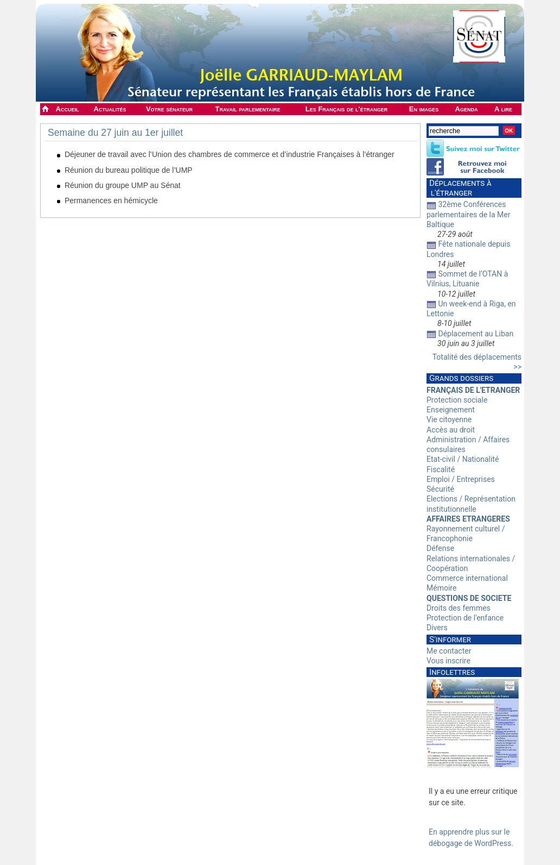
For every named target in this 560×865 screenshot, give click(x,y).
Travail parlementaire (248, 109)
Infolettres (452, 672)
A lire (503, 109)
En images (423, 109)
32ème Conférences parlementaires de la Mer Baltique (469, 214)
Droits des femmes (459, 608)
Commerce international (467, 578)
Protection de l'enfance (465, 617)
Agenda (466, 109)
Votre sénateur (169, 109)
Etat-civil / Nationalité (463, 459)
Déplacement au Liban (475, 333)
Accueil (67, 109)
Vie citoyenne (449, 419)
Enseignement (451, 409)
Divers (437, 627)
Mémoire (441, 588)
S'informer (450, 639)
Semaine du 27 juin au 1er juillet (115, 132)
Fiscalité (441, 469)
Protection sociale (457, 400)
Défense (440, 548)
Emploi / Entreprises (461, 479)
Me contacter (449, 651)
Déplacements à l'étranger (459, 188)
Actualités (110, 109)
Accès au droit (451, 429)
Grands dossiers (461, 378)
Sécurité (440, 489)
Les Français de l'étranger (346, 109)
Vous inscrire (448, 660)
